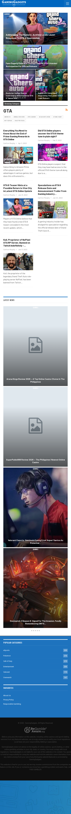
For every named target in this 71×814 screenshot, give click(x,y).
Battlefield (8, 121)
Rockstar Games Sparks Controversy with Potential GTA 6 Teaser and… (19, 95)
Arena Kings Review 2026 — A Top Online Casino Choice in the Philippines (36, 380)
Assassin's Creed (44, 117)
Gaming (7, 14)
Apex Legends (32, 117)
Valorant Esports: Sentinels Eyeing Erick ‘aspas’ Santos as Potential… (35, 541)
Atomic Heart (57, 117)
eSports (6, 650)
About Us (7, 695)
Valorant (6, 672)
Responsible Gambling (12, 704)
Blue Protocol (20, 121)
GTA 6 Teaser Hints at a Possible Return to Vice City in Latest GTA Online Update (17, 188)
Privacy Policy (8, 700)
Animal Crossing (19, 117)
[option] (35, 467)
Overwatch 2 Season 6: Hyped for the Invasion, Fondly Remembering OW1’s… (35, 622)
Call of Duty (7, 661)
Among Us (7, 117)
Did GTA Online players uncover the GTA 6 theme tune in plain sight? (51, 133)
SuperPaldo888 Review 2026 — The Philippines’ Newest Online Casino (35, 461)
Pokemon (7, 656)
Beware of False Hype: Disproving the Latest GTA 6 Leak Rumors (50, 95)
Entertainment (8, 667)
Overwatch (7, 677)
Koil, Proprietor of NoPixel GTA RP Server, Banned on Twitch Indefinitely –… (16, 242)
